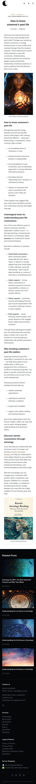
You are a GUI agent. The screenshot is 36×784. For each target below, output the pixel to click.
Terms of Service (8, 743)
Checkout (6, 732)
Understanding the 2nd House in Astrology (17, 640)
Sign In (4, 727)
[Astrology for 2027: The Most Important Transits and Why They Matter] (18, 568)
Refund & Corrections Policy (13, 751)
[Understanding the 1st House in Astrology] (18, 599)
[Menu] (33, 3)
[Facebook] (12, 775)
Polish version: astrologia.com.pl (14, 691)
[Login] (24, 3)
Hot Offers (6, 730)
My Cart (5, 724)
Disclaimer (6, 754)
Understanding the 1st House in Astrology (17, 611)
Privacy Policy (7, 746)
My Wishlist (6, 722)
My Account (6, 719)
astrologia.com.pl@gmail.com (13, 700)
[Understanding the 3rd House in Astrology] (18, 657)
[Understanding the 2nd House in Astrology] (18, 628)
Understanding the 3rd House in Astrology (17, 669)
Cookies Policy (7, 749)
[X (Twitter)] (16, 775)
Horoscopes (7, 717)
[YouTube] (23, 775)
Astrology (22, 29)
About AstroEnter (8, 688)
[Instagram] (20, 775)
